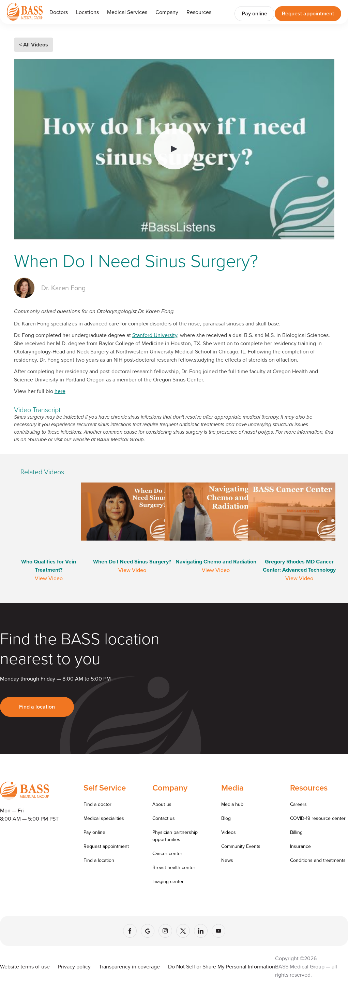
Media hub (232, 804)
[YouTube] (218, 931)
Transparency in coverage (129, 966)
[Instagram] (165, 931)
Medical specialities (104, 818)
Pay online (254, 13)
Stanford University (154, 335)
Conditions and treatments (318, 860)
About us (161, 804)
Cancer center (167, 853)
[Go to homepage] (24, 11)
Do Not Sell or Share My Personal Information (221, 966)
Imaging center (168, 881)
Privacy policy (74, 966)
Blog (226, 818)
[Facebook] (130, 931)
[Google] (147, 931)
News (227, 860)
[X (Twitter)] (183, 931)
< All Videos (33, 44)
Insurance (300, 846)
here (60, 391)
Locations (87, 12)
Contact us (163, 818)
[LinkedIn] (201, 931)
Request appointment (308, 13)
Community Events (240, 846)
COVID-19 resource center (318, 818)
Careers (298, 804)
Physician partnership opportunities (175, 836)
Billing (296, 832)
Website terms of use (25, 966)
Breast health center (173, 867)
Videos (228, 832)
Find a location (37, 707)
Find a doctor (97, 804)
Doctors (58, 12)
